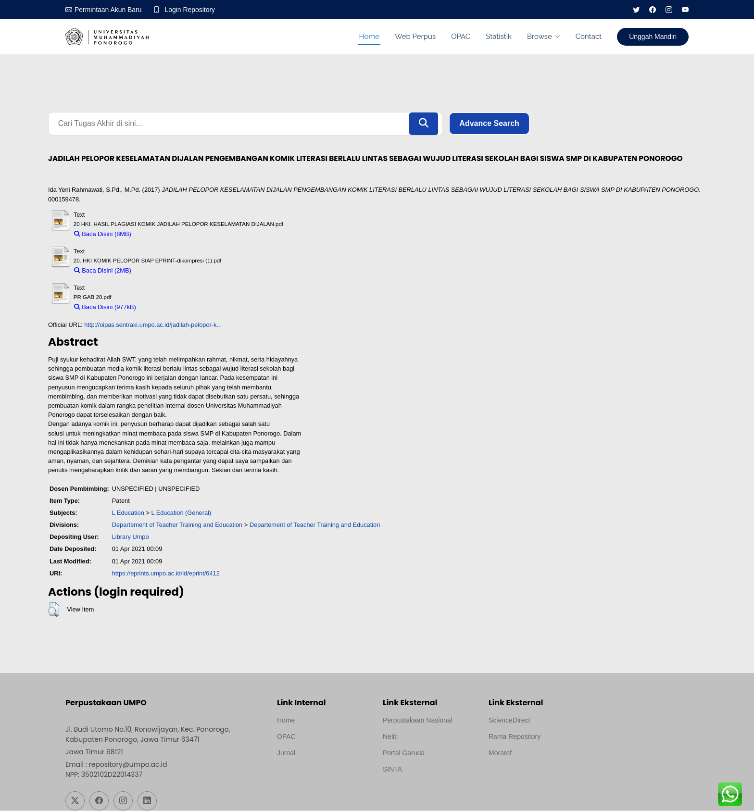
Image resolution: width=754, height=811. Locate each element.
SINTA (392, 769)
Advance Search (489, 124)
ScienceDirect (509, 720)
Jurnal (286, 753)
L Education (128, 512)
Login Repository (190, 9)
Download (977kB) (165, 307)
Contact (589, 36)
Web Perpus (415, 36)
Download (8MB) (158, 233)
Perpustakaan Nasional (417, 720)
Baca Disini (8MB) (102, 233)
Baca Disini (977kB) (105, 307)
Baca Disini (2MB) (102, 270)
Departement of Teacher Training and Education (177, 524)
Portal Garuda (404, 753)
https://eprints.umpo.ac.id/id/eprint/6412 (166, 573)
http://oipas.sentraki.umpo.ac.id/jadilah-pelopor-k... (153, 324)
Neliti (390, 737)
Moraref (500, 753)
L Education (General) (181, 512)
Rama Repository (514, 737)
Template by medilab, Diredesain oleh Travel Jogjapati (310, 776)
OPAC (460, 36)
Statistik (499, 36)
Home (369, 36)
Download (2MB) (158, 270)
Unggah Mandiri (653, 36)
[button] (53, 610)
